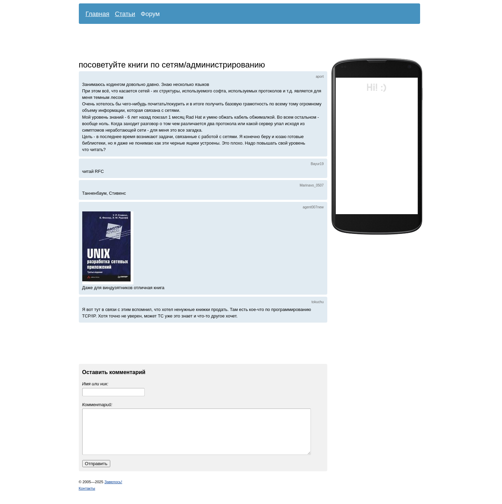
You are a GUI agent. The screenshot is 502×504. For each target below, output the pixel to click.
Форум (150, 13)
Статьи (125, 13)
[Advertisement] (244, 42)
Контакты (87, 496)
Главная (98, 13)
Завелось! (113, 490)
